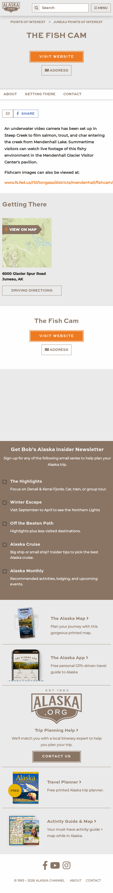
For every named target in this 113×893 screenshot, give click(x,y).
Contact (72, 94)
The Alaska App (69, 658)
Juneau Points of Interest (78, 22)
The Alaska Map (70, 619)
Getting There (40, 94)
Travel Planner (64, 782)
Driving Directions (32, 290)
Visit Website (56, 57)
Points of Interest (27, 22)
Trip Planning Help (56, 730)
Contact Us (56, 756)
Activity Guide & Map (71, 821)
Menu (101, 8)
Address (56, 70)
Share (26, 114)
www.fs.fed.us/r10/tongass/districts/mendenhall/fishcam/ (58, 182)
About (10, 94)
